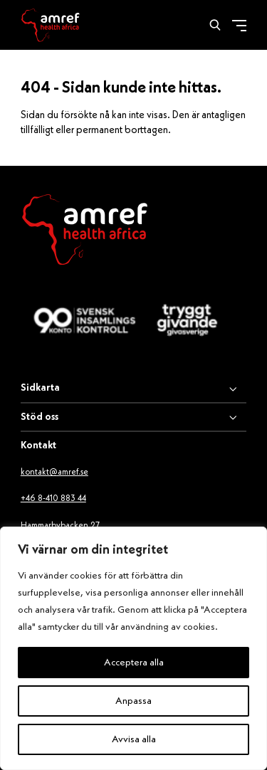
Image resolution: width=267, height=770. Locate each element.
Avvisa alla (134, 739)
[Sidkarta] (133, 389)
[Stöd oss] (133, 418)
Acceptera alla (134, 663)
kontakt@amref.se (54, 472)
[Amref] (50, 25)
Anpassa (133, 701)
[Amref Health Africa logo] (85, 232)
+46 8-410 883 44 (53, 499)
